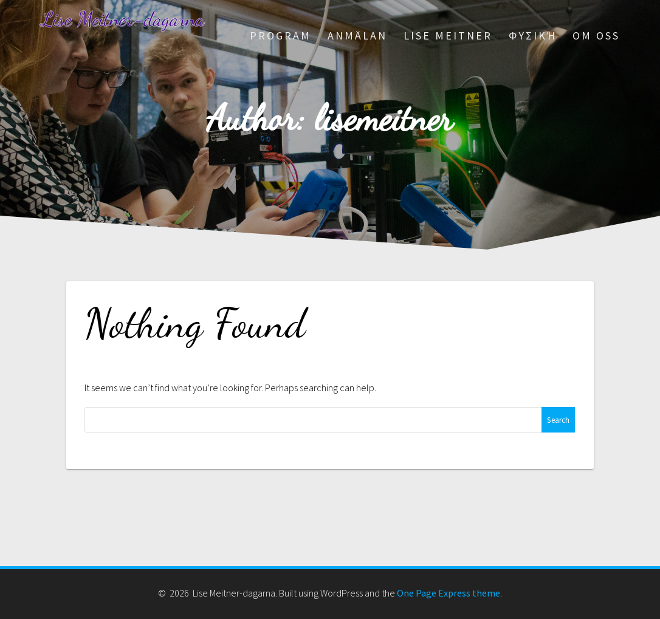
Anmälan (357, 36)
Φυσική (533, 36)
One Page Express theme (448, 593)
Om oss (596, 36)
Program (280, 36)
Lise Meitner (448, 36)
